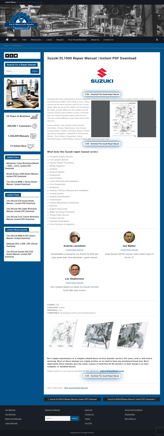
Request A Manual (52, 410)
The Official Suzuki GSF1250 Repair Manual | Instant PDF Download (19, 254)
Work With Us (130, 419)
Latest (49, 40)
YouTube (88, 423)
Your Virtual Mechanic (77, 40)
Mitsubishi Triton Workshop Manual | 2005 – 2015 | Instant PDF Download (22, 165)
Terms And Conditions (133, 410)
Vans (24, 40)
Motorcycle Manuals (13, 419)
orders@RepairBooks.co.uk (112, 371)
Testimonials (130, 414)
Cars (15, 40)
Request (60, 40)
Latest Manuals (11, 423)
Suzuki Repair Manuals (74, 250)
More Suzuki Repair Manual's (76, 388)
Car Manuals (10, 410)
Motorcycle (36, 40)
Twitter (87, 419)
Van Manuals (10, 414)
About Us (95, 40)
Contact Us (108, 40)
